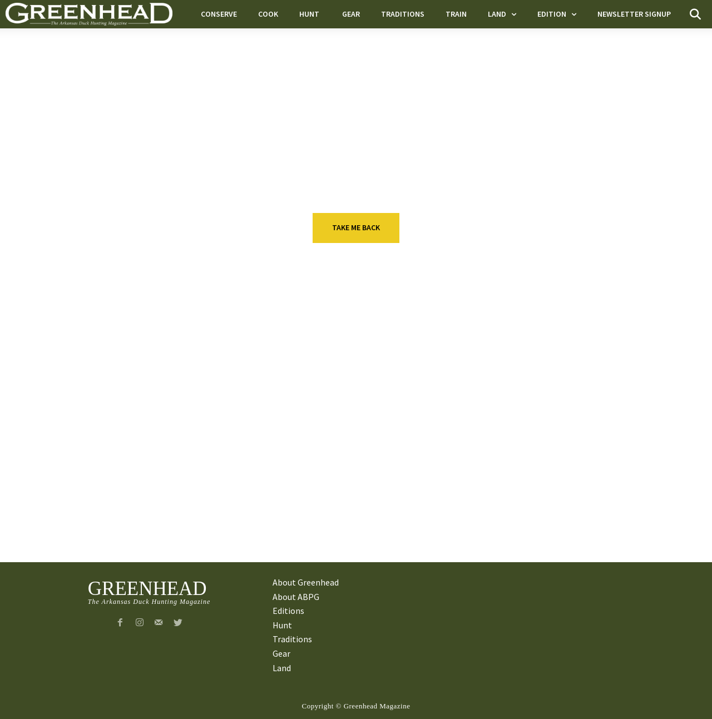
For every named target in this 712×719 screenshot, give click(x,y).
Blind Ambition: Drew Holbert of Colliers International (613, 427)
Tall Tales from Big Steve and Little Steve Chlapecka (390, 427)
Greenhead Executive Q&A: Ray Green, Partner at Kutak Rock (610, 511)
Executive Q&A (137, 405)
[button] (695, 14)
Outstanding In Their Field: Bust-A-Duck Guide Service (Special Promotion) (162, 511)
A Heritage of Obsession (379, 498)
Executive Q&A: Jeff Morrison (166, 421)
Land (115, 482)
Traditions (352, 405)
